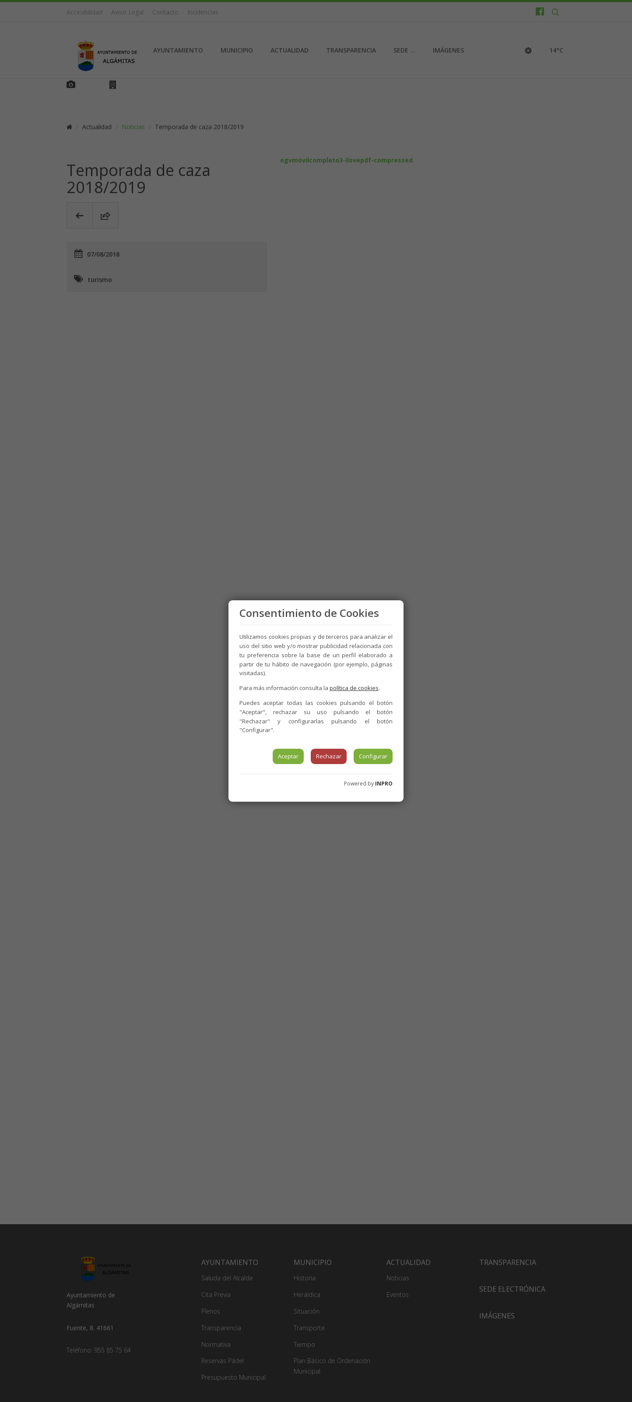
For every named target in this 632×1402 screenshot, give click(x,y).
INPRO (384, 783)
